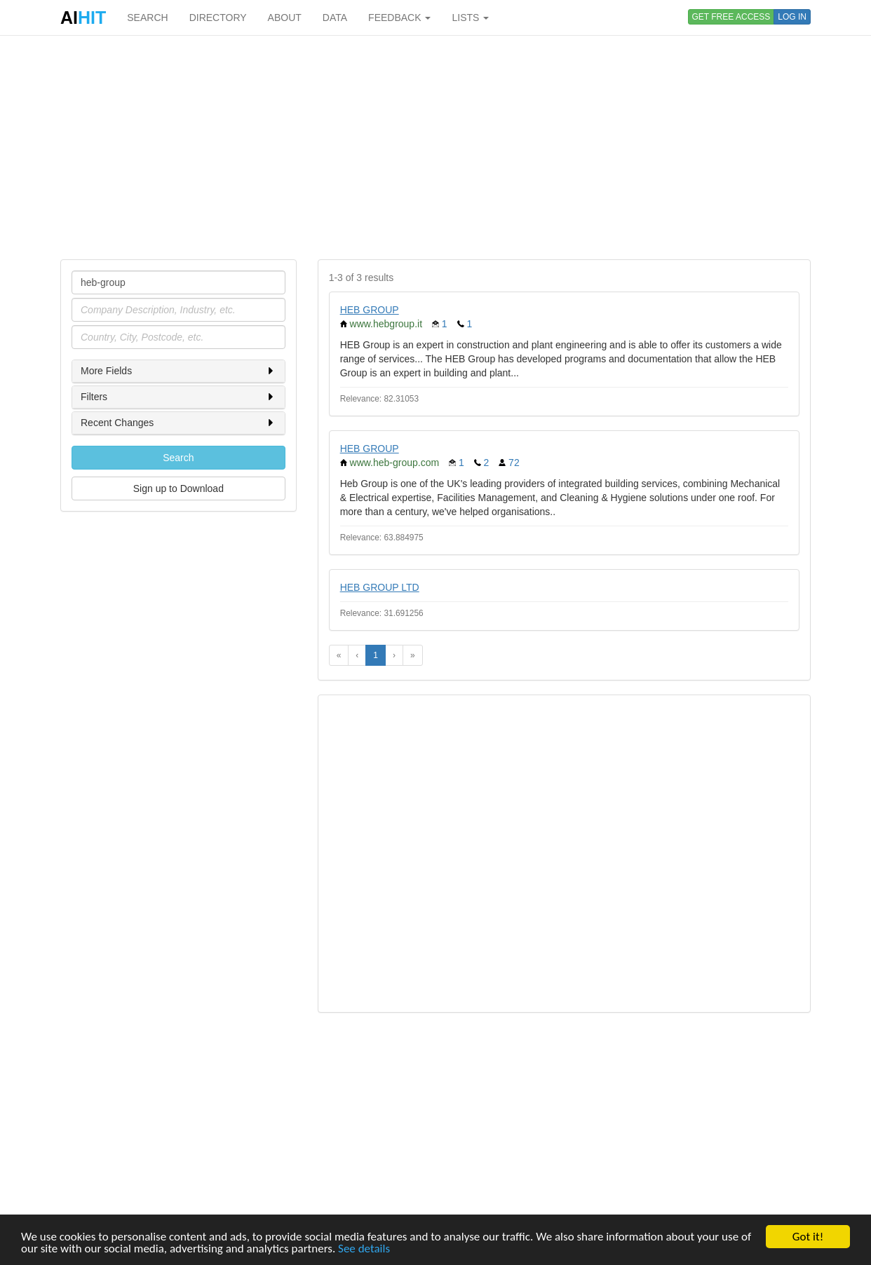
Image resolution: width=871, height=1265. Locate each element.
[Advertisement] (435, 147)
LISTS (470, 17)
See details (364, 1250)
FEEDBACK (399, 17)
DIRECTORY (218, 17)
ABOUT (285, 17)
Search (178, 457)
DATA (335, 17)
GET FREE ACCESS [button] (731, 17)
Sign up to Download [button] (178, 488)
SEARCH (147, 17)
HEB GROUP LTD (379, 587)
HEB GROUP (369, 309)
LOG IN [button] (792, 17)
